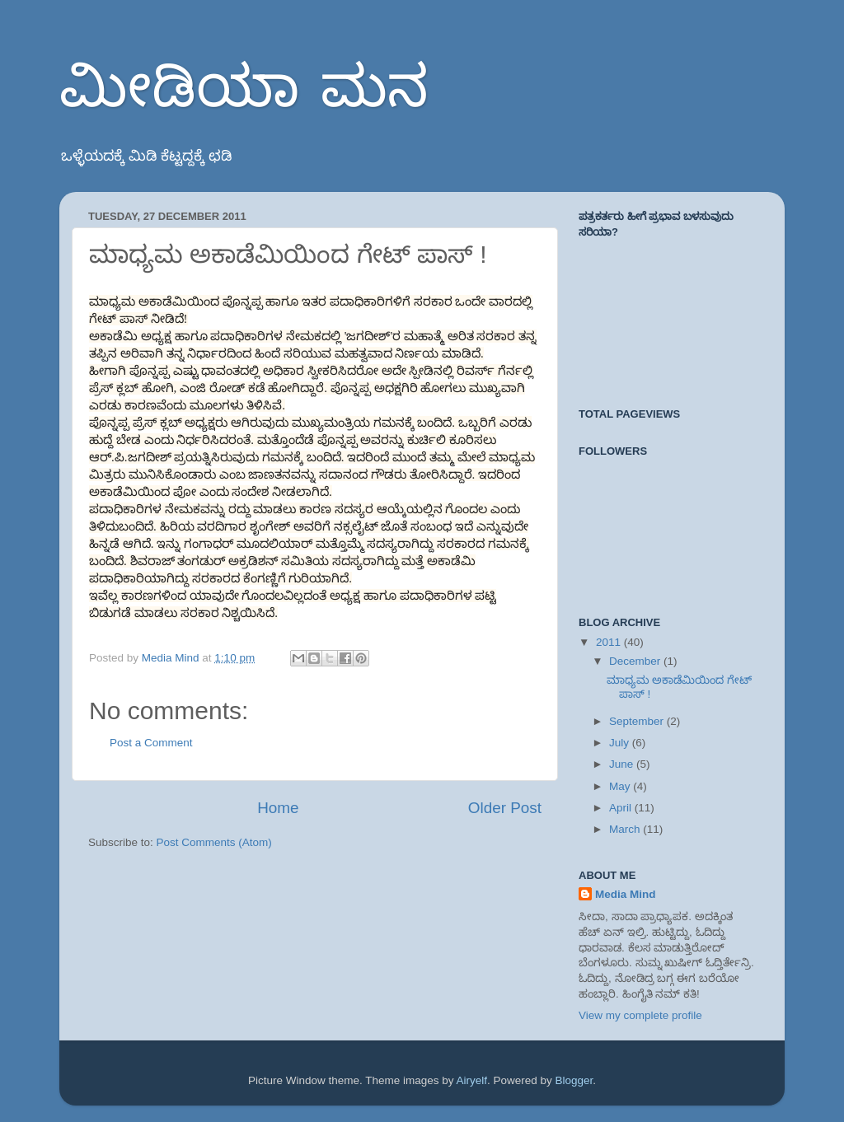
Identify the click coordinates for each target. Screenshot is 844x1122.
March (626, 829)
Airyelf (472, 1080)
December (636, 661)
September (638, 721)
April (622, 808)
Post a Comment (151, 742)
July (620, 742)
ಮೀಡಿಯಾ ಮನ (244, 91)
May (621, 786)
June (622, 764)
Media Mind (625, 894)
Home (277, 807)
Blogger (574, 1080)
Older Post (505, 807)
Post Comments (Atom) (214, 842)
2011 (610, 642)
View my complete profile (640, 1015)
